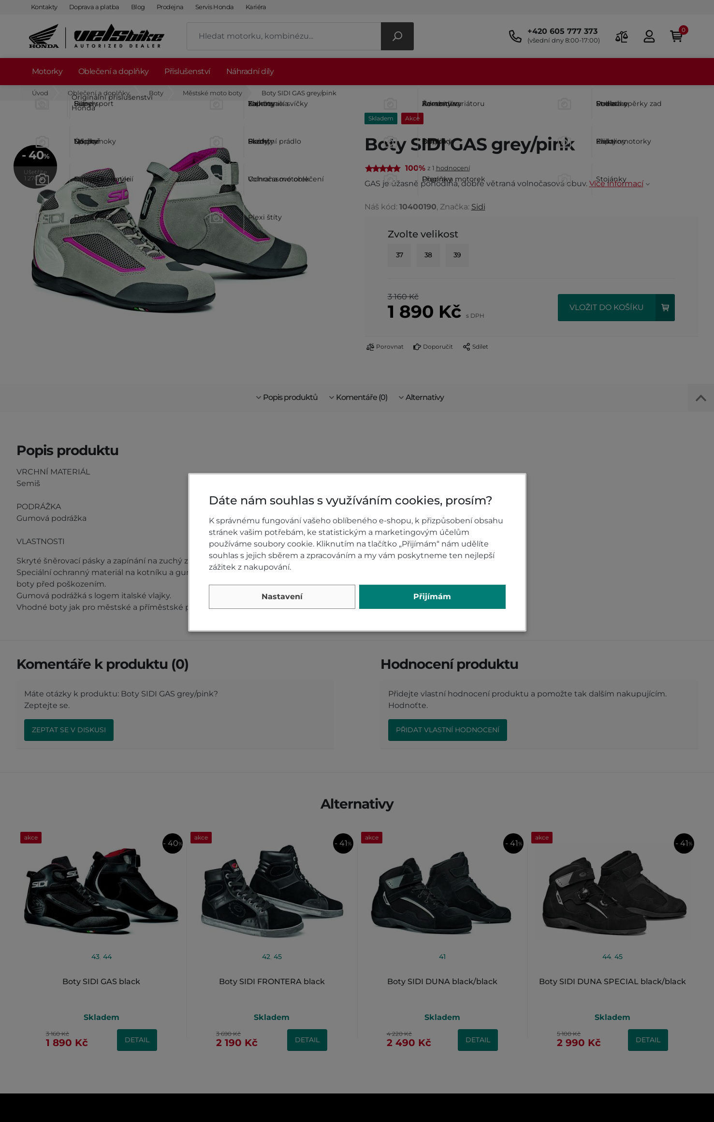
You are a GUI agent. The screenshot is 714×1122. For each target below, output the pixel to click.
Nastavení (282, 596)
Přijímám (432, 596)
